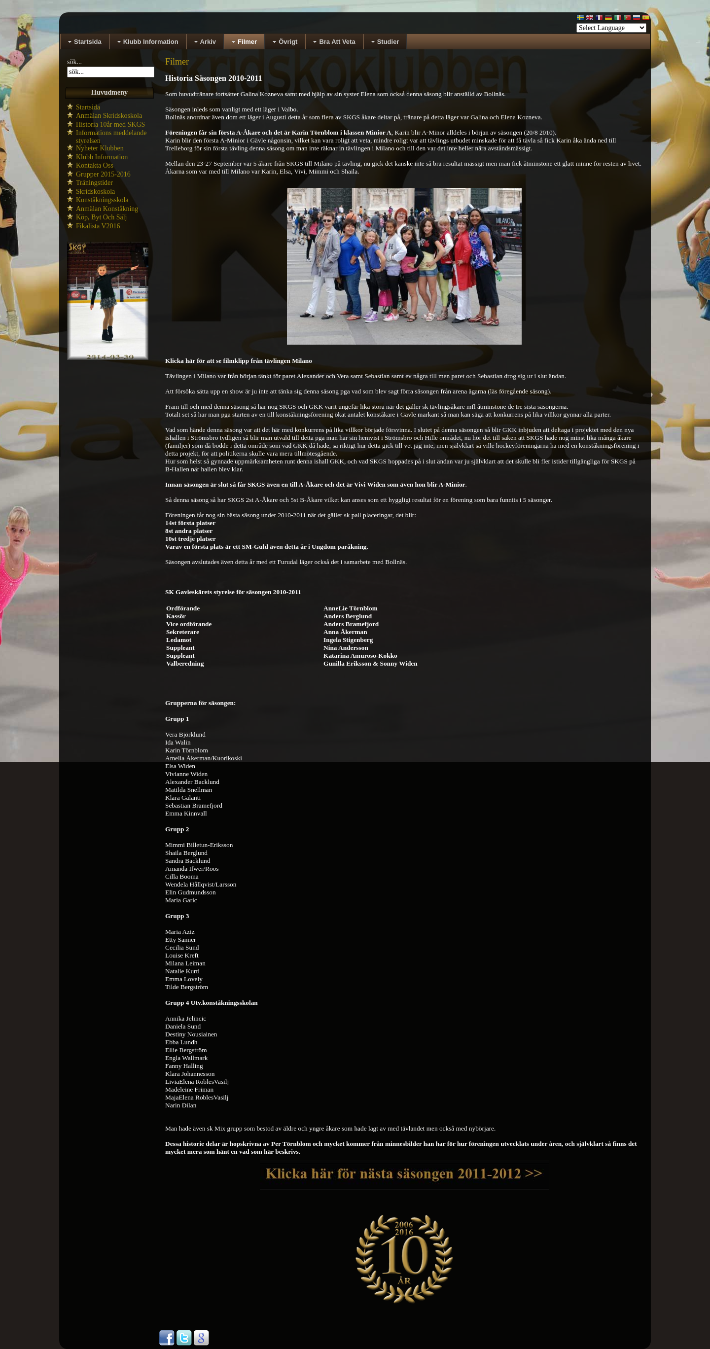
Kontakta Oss (94, 165)
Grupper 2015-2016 (103, 174)
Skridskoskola (95, 191)
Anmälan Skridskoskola (109, 115)
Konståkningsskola (102, 200)
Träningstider (94, 182)
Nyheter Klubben (100, 148)
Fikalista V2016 (98, 226)
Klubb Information (102, 157)
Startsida (88, 107)
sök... (74, 62)
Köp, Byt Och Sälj (101, 217)
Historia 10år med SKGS (110, 124)
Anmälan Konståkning (107, 209)
